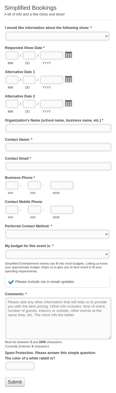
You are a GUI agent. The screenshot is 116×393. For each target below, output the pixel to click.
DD (27, 63)
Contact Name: (18, 140)
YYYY (46, 63)
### (10, 193)
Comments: (16, 294)
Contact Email (18, 159)
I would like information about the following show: (48, 28)
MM (10, 63)
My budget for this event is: (29, 246)
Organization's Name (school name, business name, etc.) (54, 121)
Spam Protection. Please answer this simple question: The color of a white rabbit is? (50, 355)
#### (56, 193)
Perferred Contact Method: (28, 226)
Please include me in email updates (44, 281)
